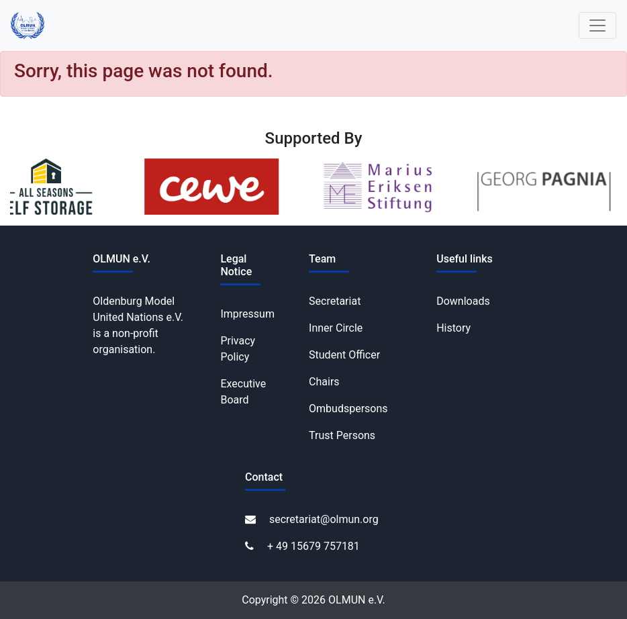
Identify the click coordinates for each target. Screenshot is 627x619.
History (453, 328)
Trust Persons (342, 435)
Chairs (324, 381)
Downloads (462, 301)
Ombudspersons (348, 408)
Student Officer (344, 354)
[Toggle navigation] (597, 25)
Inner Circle (336, 328)
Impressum (247, 313)
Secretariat (334, 301)
